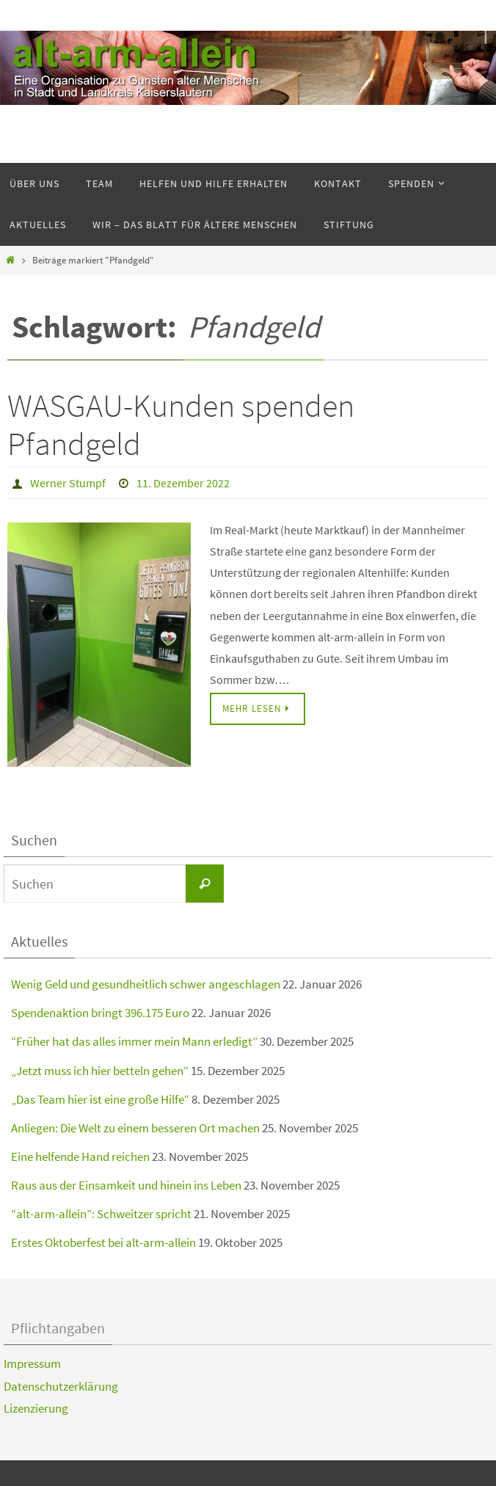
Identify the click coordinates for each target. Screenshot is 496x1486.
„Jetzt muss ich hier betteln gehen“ (100, 1071)
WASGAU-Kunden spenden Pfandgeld (180, 425)
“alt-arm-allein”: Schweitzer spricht (101, 1214)
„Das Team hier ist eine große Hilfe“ (100, 1099)
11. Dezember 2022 (183, 483)
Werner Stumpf (68, 483)
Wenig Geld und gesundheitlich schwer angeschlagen (145, 984)
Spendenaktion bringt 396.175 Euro (100, 1013)
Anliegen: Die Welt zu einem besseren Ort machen (135, 1128)
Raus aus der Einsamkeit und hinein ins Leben (126, 1185)
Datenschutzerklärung (61, 1386)
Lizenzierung (36, 1408)
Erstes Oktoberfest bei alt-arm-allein (103, 1242)
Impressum (32, 1363)
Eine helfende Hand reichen (80, 1156)
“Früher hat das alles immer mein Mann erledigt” (134, 1041)
